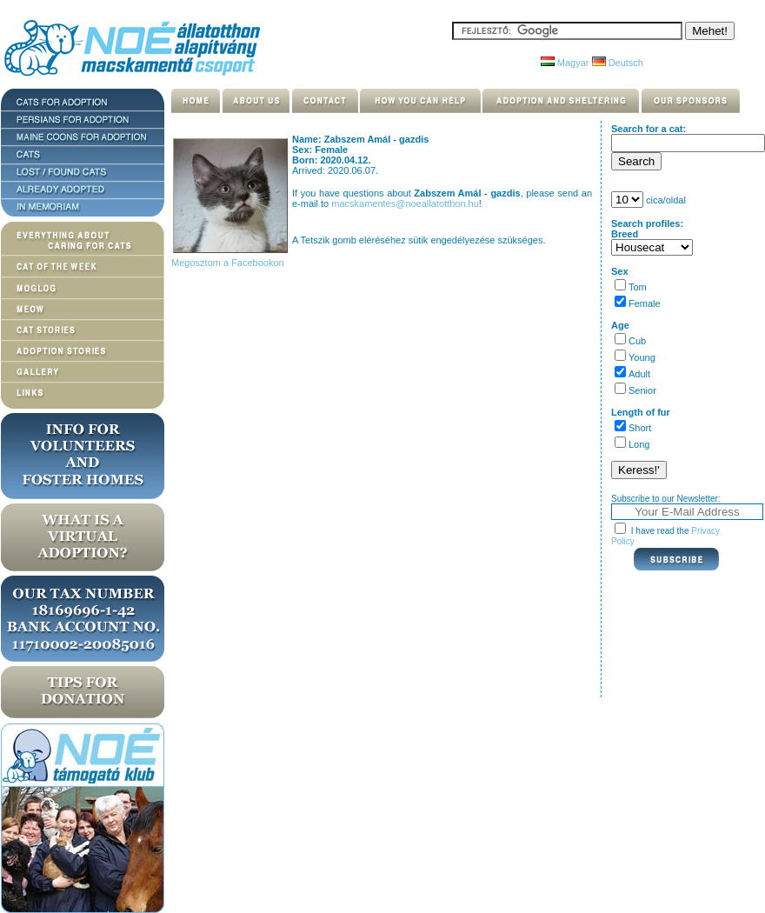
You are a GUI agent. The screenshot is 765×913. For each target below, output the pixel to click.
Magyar (565, 62)
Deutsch (617, 62)
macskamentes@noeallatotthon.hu (405, 203)
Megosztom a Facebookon (226, 262)
